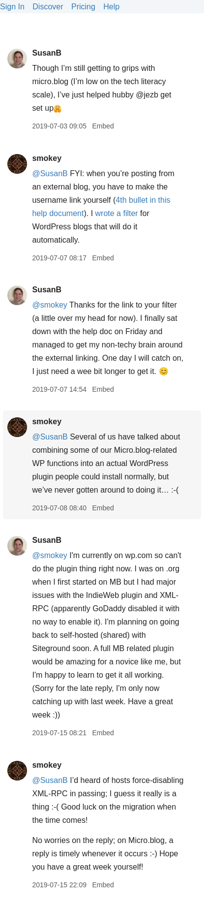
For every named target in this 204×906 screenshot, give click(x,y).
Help (111, 6)
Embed (103, 126)
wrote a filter (116, 213)
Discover (47, 6)
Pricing (83, 6)
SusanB (46, 53)
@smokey (49, 305)
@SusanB (49, 173)
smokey (46, 158)
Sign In (12, 6)
